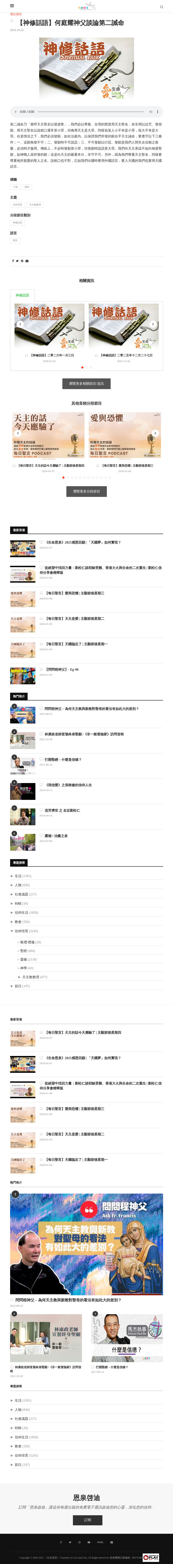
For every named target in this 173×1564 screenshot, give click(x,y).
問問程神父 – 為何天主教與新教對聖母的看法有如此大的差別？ (89, 709)
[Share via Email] (26, 261)
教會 (18, 922)
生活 (18, 876)
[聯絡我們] (111, 1542)
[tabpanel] (86, 336)
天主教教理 (35, 205)
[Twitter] (70, 1542)
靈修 (23, 959)
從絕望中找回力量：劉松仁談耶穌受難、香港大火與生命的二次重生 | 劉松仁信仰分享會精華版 (101, 570)
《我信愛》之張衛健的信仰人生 (66, 785)
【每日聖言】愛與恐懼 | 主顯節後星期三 (124, 465)
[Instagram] (79, 1542)
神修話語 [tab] (22, 295)
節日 (18, 986)
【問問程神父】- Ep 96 (59, 669)
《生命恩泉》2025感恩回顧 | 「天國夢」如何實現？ (80, 542)
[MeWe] (100, 1543)
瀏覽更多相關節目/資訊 (86, 384)
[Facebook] (61, 1542)
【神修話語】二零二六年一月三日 (49, 355)
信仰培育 (17, 205)
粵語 (15, 240)
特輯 (18, 904)
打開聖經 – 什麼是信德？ (61, 760)
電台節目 (16, 14)
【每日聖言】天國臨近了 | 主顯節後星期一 (74, 644)
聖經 (23, 951)
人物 (18, 885)
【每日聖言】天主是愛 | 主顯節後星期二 (72, 619)
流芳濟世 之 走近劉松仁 (60, 810)
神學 (23, 968)
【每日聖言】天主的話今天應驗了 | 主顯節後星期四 (48, 465)
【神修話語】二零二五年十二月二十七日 (124, 355)
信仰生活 (21, 913)
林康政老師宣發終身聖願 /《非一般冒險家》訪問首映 (82, 734)
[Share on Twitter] (17, 261)
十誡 (15, 187)
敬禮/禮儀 (27, 942)
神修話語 (17, 222)
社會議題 (21, 894)
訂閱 (87, 1520)
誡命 (27, 187)
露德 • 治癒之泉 (54, 836)
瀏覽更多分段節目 (86, 491)
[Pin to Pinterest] (22, 261)
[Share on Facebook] (13, 261)
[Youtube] (89, 1542)
